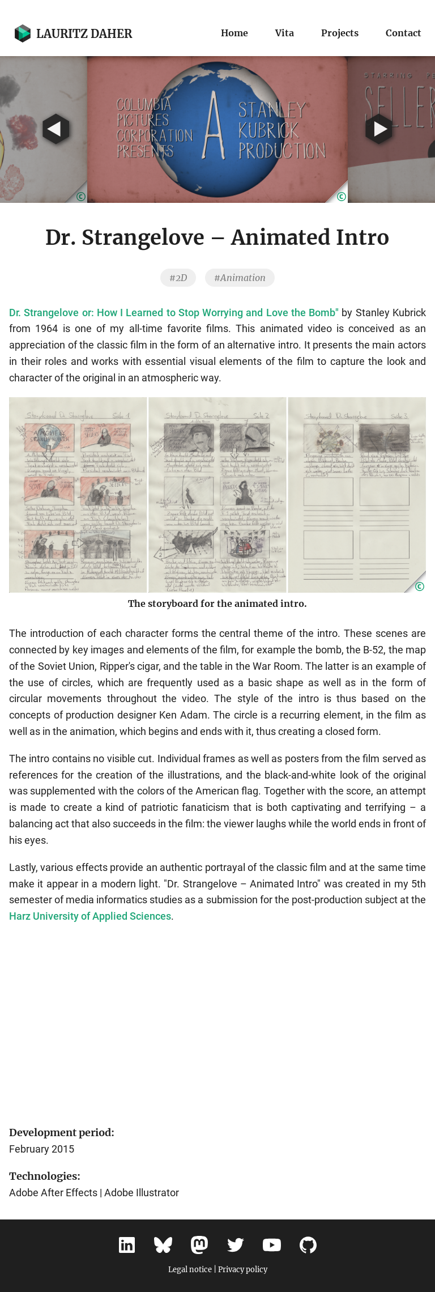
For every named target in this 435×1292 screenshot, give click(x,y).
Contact (403, 33)
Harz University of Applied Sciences (90, 916)
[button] (336, 191)
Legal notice (190, 1269)
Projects (340, 33)
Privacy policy (242, 1269)
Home (234, 33)
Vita (284, 33)
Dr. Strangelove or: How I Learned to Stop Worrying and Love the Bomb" (174, 312)
